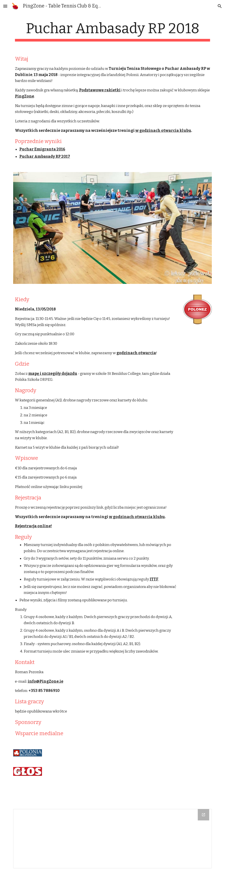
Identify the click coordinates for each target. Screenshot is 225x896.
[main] (112, 30)
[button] (5, 6)
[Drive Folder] (112, 839)
